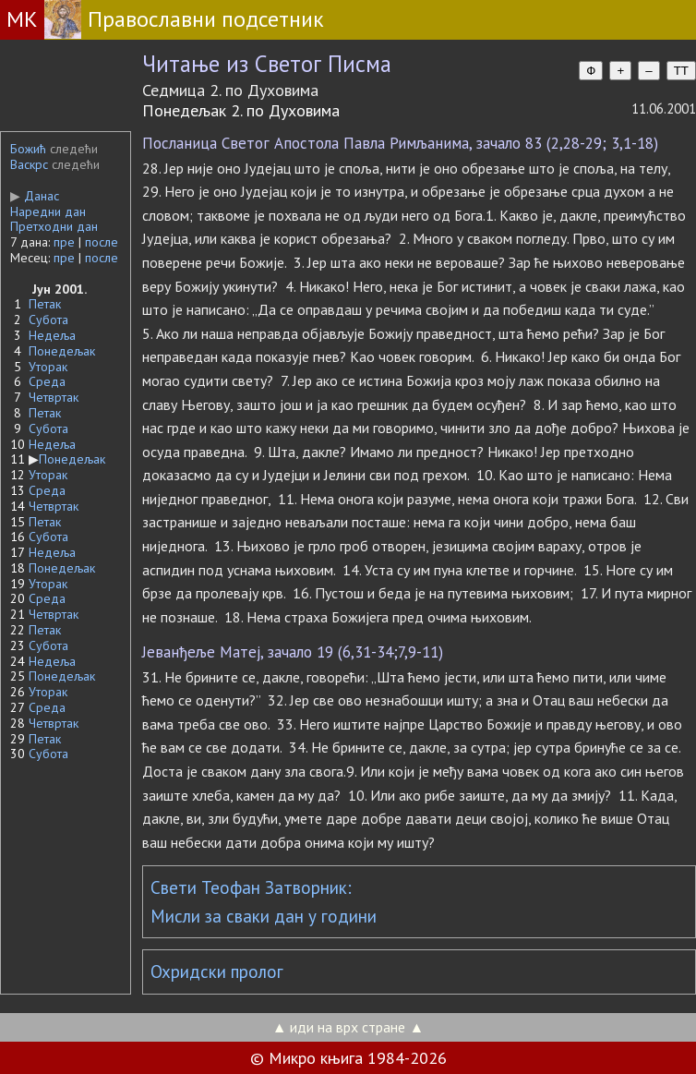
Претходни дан (54, 226)
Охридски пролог (216, 971)
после (101, 242)
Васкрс (29, 164)
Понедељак (62, 351)
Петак (45, 304)
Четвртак (53, 397)
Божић (28, 148)
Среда (47, 381)
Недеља (52, 335)
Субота (48, 319)
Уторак (48, 366)
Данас (34, 195)
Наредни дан (48, 211)
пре (64, 242)
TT (681, 71)
